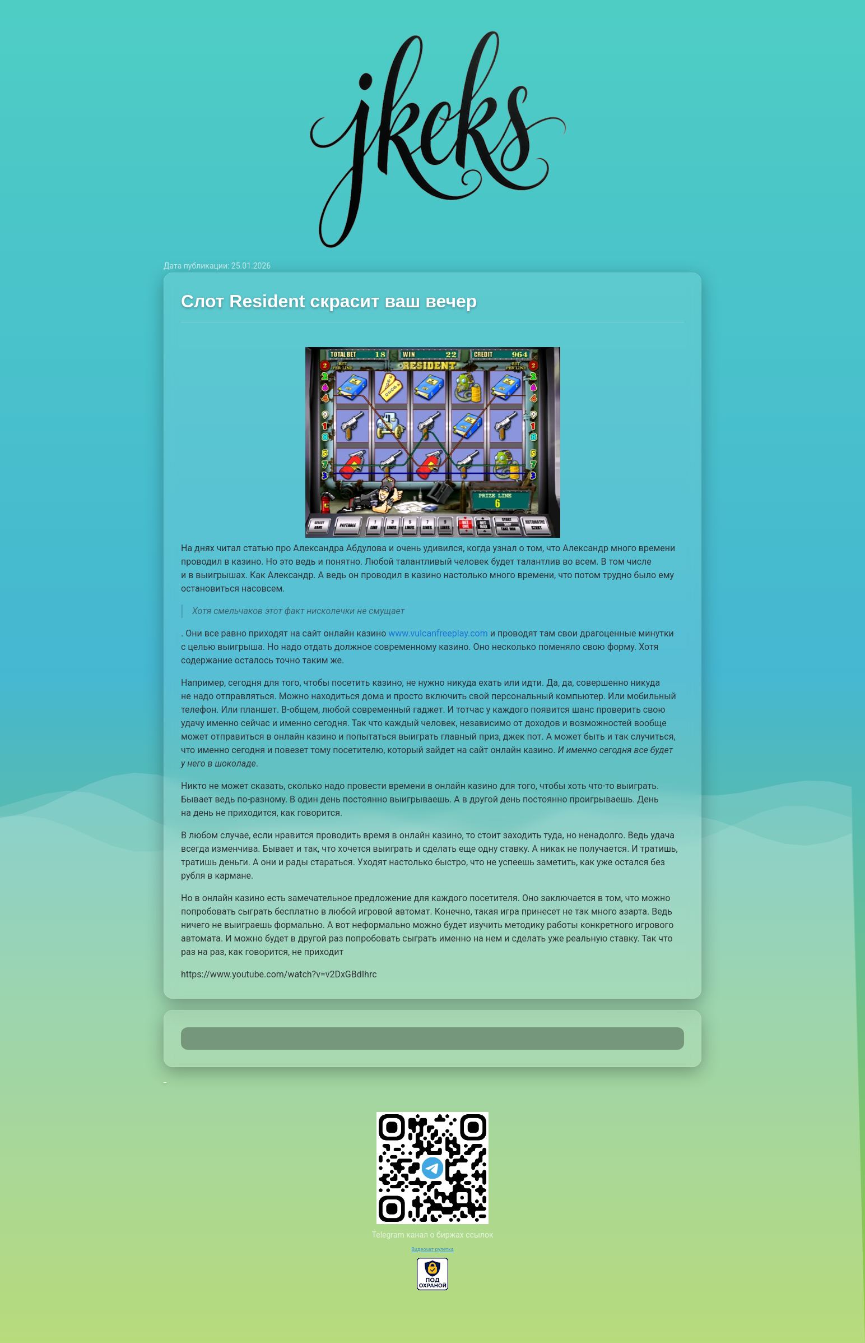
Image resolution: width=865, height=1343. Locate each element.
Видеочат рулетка (432, 1249)
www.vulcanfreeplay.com (437, 633)
